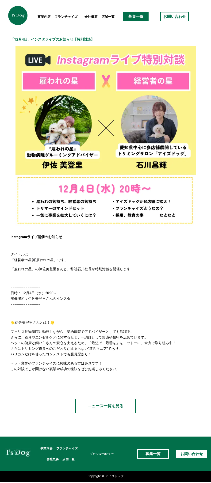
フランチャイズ (67, 17)
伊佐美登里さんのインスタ (49, 299)
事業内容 (44, 17)
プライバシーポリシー (102, 454)
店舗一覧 (108, 17)
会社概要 (91, 17)
